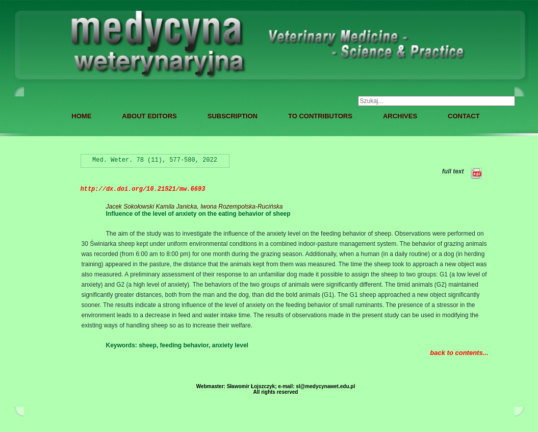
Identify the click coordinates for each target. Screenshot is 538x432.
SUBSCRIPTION (233, 116)
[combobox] (436, 101)
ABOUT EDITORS (149, 116)
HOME (81, 116)
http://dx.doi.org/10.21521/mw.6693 (143, 189)
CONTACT (464, 116)
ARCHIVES (400, 116)
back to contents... (459, 353)
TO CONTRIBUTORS (320, 116)
